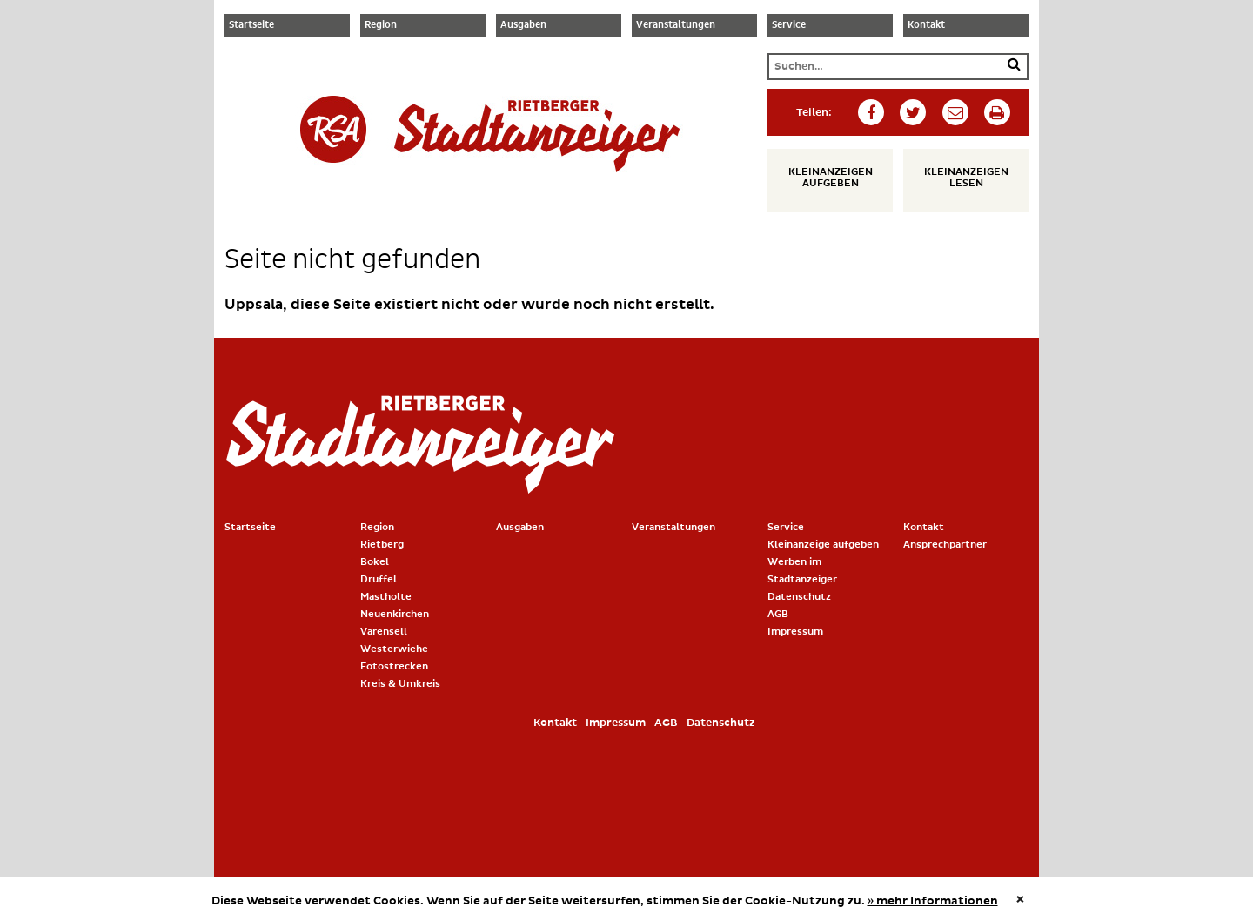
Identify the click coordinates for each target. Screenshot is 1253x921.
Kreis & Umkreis (400, 683)
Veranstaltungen (675, 25)
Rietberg (382, 544)
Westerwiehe (394, 649)
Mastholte (386, 596)
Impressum (795, 631)
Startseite (251, 25)
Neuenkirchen (394, 614)
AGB (777, 614)
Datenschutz (799, 596)
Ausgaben (523, 25)
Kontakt (926, 25)
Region (381, 25)
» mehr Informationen (933, 901)
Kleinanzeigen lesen (966, 177)
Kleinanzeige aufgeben (823, 544)
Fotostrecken (394, 666)
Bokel (374, 562)
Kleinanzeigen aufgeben (830, 177)
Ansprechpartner (945, 544)
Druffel (378, 579)
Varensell (383, 631)
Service (789, 25)
